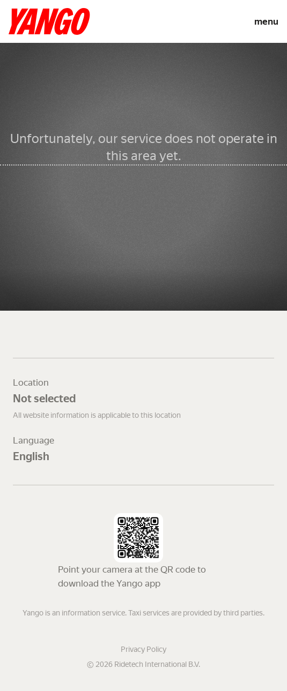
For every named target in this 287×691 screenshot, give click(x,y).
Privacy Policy (143, 649)
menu (266, 21)
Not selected (44, 398)
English (31, 456)
